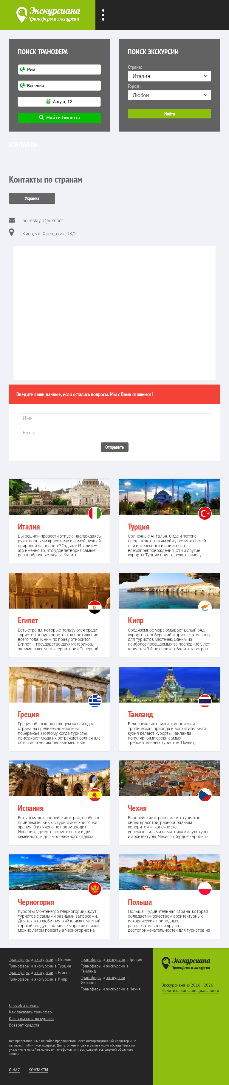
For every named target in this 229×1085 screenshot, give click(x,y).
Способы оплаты (24, 1005)
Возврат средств (24, 1025)
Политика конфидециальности (190, 990)
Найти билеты (59, 117)
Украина (32, 198)
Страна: (169, 72)
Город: (169, 92)
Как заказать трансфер (30, 1012)
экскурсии (43, 959)
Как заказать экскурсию (31, 1018)
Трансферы (19, 959)
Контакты (38, 1069)
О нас (14, 1069)
